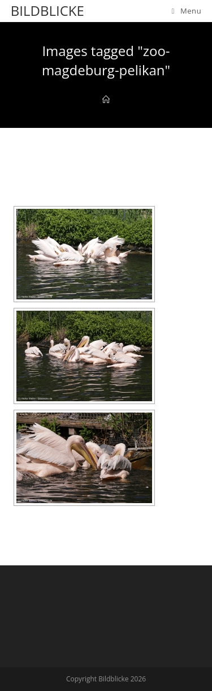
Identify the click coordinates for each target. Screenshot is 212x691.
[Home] (106, 100)
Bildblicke (47, 10)
